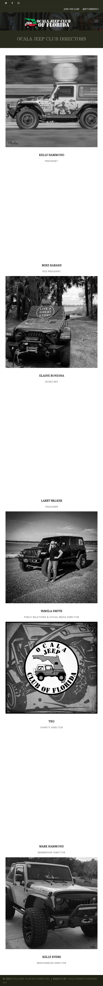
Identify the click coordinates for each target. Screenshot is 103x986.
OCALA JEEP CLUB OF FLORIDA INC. (30, 978)
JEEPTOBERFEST (91, 9)
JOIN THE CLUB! (71, 9)
